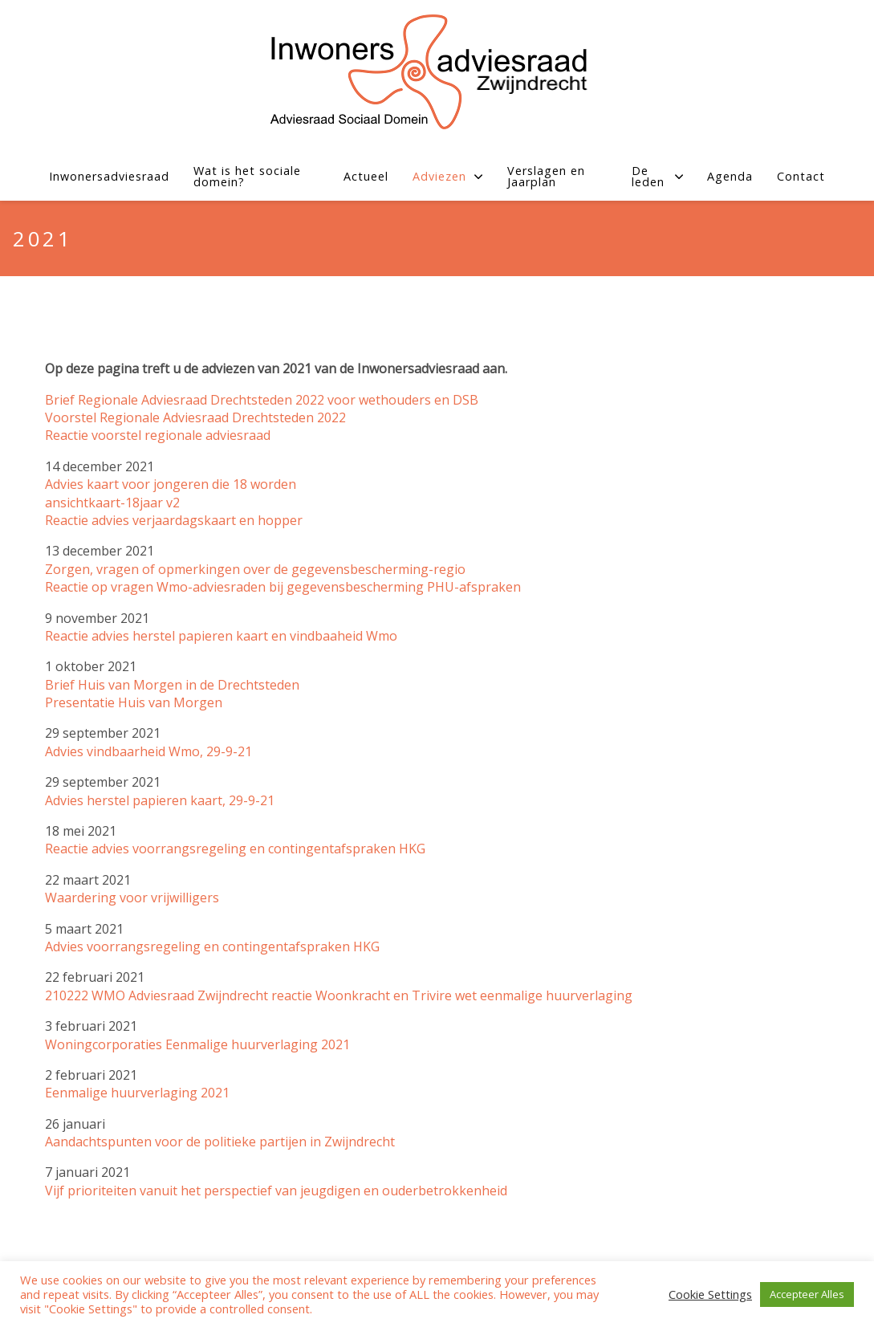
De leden (657, 177)
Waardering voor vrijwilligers (132, 897)
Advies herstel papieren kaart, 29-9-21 (159, 800)
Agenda (730, 176)
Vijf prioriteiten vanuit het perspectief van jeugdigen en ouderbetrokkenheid (276, 1190)
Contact (801, 176)
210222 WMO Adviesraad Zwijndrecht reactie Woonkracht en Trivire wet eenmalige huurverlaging (338, 995)
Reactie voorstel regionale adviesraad (157, 435)
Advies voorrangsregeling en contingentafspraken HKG (212, 946)
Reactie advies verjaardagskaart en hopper (174, 520)
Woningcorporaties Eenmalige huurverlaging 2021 (197, 1044)
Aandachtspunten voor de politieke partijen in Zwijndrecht (220, 1141)
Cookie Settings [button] (710, 1294)
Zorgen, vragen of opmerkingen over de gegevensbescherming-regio (255, 569)
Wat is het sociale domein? (247, 177)
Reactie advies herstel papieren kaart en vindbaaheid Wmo (221, 636)
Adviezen (447, 176)
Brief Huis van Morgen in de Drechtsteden (172, 685)
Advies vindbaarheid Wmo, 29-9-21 (148, 751)
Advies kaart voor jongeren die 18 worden (170, 484)
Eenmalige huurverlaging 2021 (137, 1092)
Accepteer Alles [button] (807, 1294)
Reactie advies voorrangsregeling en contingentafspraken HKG (235, 848)
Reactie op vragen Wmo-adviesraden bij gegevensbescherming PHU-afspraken (283, 587)
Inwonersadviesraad (109, 176)
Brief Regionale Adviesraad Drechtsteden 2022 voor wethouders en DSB (261, 400)
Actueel (366, 176)
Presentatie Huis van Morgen (133, 702)
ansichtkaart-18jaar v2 (112, 502)
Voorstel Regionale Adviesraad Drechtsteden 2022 (195, 417)
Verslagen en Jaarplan (546, 177)
